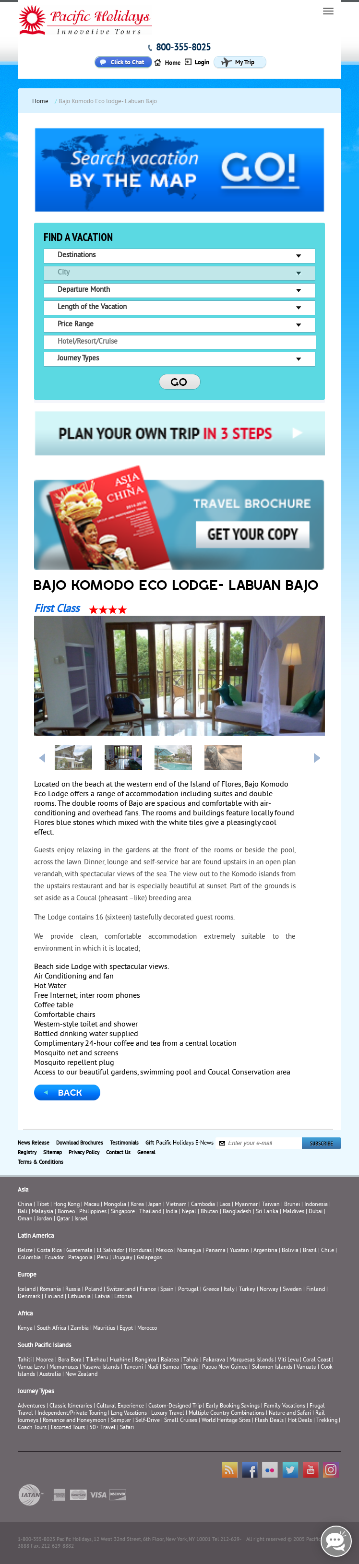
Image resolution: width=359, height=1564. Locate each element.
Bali (22, 1212)
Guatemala (79, 1250)
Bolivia (290, 1250)
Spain (167, 1289)
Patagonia (81, 1258)
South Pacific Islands (44, 1345)
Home (40, 102)
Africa (25, 1314)
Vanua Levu (31, 1367)
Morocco (147, 1328)
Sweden (292, 1289)
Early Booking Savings (233, 1406)
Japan (155, 1204)
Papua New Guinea (225, 1367)
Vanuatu (306, 1367)
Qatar (63, 1219)
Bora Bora (70, 1360)
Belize (25, 1250)
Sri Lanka (267, 1212)
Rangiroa (145, 1360)
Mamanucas (63, 1367)
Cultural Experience (120, 1406)
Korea (137, 1204)
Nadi (152, 1367)
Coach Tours (32, 1428)
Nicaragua (189, 1250)
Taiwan (271, 1204)
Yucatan (239, 1250)
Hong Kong (66, 1204)
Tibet (43, 1204)
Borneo (66, 1212)
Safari (127, 1428)
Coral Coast (317, 1360)
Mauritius (104, 1328)
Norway (269, 1289)
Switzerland (121, 1289)
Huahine (120, 1360)
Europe (27, 1275)
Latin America (36, 1236)
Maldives (293, 1212)
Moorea (45, 1360)
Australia (50, 1374)
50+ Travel (102, 1428)
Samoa (171, 1367)
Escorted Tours (68, 1428)
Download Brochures (79, 1143)
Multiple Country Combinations (226, 1413)
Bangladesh (237, 1212)
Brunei (292, 1204)
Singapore (123, 1212)
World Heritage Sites (226, 1420)
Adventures (31, 1406)
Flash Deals (269, 1420)
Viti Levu (288, 1360)
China (25, 1204)
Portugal (188, 1289)
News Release (33, 1143)
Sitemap (52, 1152)
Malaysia (42, 1212)
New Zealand (81, 1374)
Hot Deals (300, 1420)
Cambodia (203, 1204)
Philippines (93, 1212)
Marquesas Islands (251, 1360)
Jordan (44, 1219)
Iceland (27, 1289)
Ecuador (54, 1258)
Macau (91, 1204)
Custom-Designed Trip (175, 1406)
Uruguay (122, 1258)
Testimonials (124, 1143)
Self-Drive (147, 1420)
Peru (102, 1258)
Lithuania (79, 1297)
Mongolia (115, 1204)
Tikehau (96, 1360)
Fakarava (214, 1360)
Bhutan (209, 1212)
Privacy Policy (84, 1152)
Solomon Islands (272, 1367)
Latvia (102, 1297)
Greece (211, 1289)
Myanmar (246, 1204)
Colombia (29, 1258)
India (172, 1212)
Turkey (247, 1289)
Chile (327, 1250)
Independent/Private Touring (72, 1413)
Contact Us (118, 1152)
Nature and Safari (290, 1413)
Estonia (123, 1297)
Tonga (190, 1367)
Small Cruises (180, 1420)
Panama (215, 1250)
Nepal (189, 1212)
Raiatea (170, 1360)
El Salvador (110, 1250)
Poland (93, 1289)
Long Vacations (129, 1413)
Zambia (80, 1328)
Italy (229, 1289)
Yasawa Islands (101, 1367)
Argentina (265, 1250)
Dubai (316, 1212)
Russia (73, 1289)
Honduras (140, 1250)
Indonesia (316, 1204)
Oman (25, 1219)
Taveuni (133, 1367)
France (148, 1289)
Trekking (326, 1420)
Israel (81, 1219)
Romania (50, 1289)
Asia (23, 1190)
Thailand (150, 1212)
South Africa (51, 1328)
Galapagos (149, 1258)
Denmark (29, 1297)
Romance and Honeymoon (75, 1420)
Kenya (25, 1328)
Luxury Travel (167, 1413)
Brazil (310, 1250)
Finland (315, 1289)
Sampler (121, 1420)
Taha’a (191, 1360)
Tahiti (25, 1360)
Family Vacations (284, 1406)
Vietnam (176, 1204)
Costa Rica (49, 1250)
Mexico (164, 1250)
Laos (224, 1204)
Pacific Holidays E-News (185, 1143)
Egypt (126, 1328)
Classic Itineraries (70, 1406)
